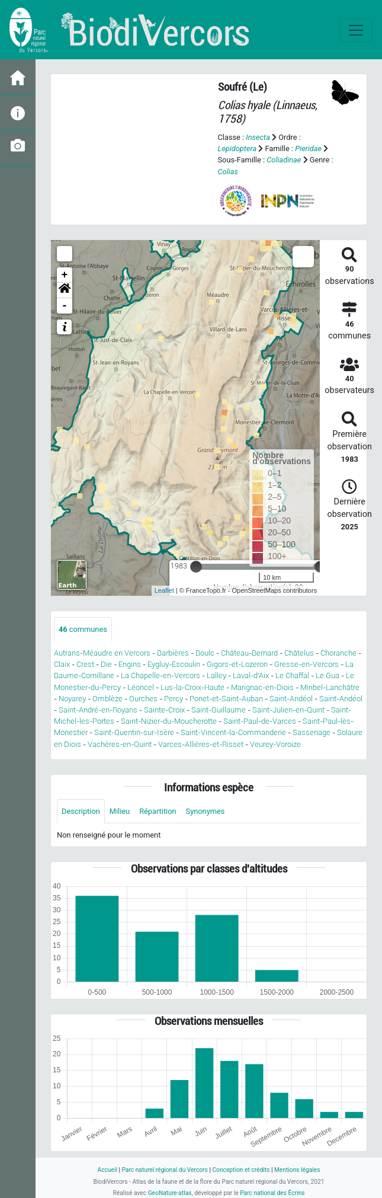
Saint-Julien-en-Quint (288, 709)
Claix (62, 664)
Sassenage (311, 732)
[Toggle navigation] (356, 30)
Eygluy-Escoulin (173, 664)
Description (81, 811)
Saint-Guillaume (218, 709)
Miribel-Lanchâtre (329, 687)
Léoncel (140, 687)
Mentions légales (297, 1170)
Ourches (143, 698)
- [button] (65, 306)
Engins (129, 664)
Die (106, 664)
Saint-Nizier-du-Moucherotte (169, 721)
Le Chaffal (292, 675)
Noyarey (72, 698)
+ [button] (65, 275)
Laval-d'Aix (251, 675)
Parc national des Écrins (272, 1193)
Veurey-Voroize (275, 744)
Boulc (204, 652)
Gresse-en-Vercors (306, 664)
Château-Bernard (249, 652)
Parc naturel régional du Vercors (164, 1170)
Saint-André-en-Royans (98, 709)
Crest (85, 664)
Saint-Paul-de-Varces (259, 721)
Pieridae (308, 148)
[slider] (196, 567)
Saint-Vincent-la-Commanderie (233, 732)
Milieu (120, 811)
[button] (64, 290)
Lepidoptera (237, 148)
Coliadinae (284, 159)
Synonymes (205, 811)
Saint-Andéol (291, 698)
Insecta (258, 137)
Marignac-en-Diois (262, 687)
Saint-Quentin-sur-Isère (134, 732)
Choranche (338, 652)
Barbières (173, 652)
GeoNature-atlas (170, 1193)
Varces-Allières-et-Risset (200, 744)
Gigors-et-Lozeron (237, 664)
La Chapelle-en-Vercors (160, 675)
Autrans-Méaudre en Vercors (102, 652)
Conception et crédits (240, 1170)
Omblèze (107, 698)
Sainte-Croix (164, 709)
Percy (173, 698)
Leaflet (164, 590)
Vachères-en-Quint (120, 744)
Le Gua (327, 675)
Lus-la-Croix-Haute (192, 687)
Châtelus (299, 652)
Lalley (216, 675)
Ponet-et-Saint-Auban (226, 698)
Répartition (157, 811)
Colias (228, 171)
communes (83, 629)
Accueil (107, 1170)
